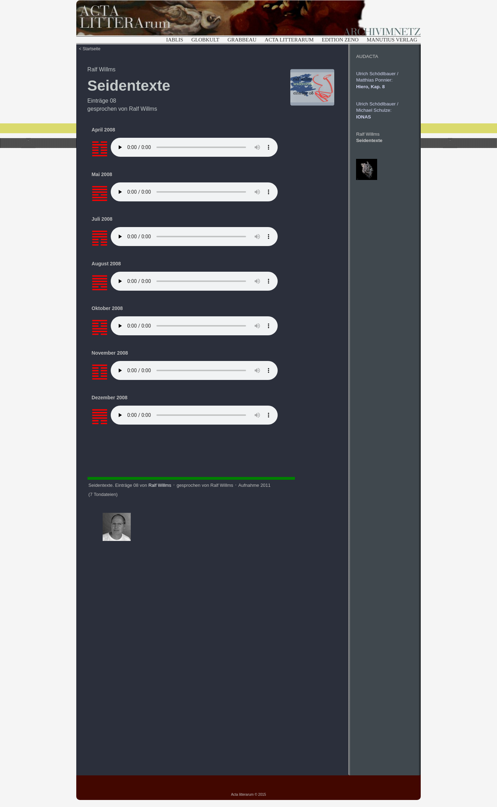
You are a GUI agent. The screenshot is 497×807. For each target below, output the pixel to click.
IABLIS (174, 40)
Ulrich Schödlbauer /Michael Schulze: (377, 110)
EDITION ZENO (340, 40)
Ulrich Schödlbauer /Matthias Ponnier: (377, 80)
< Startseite (90, 48)
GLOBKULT (205, 40)
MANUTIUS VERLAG (392, 40)
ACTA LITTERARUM (289, 40)
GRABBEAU (242, 40)
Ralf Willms (102, 69)
